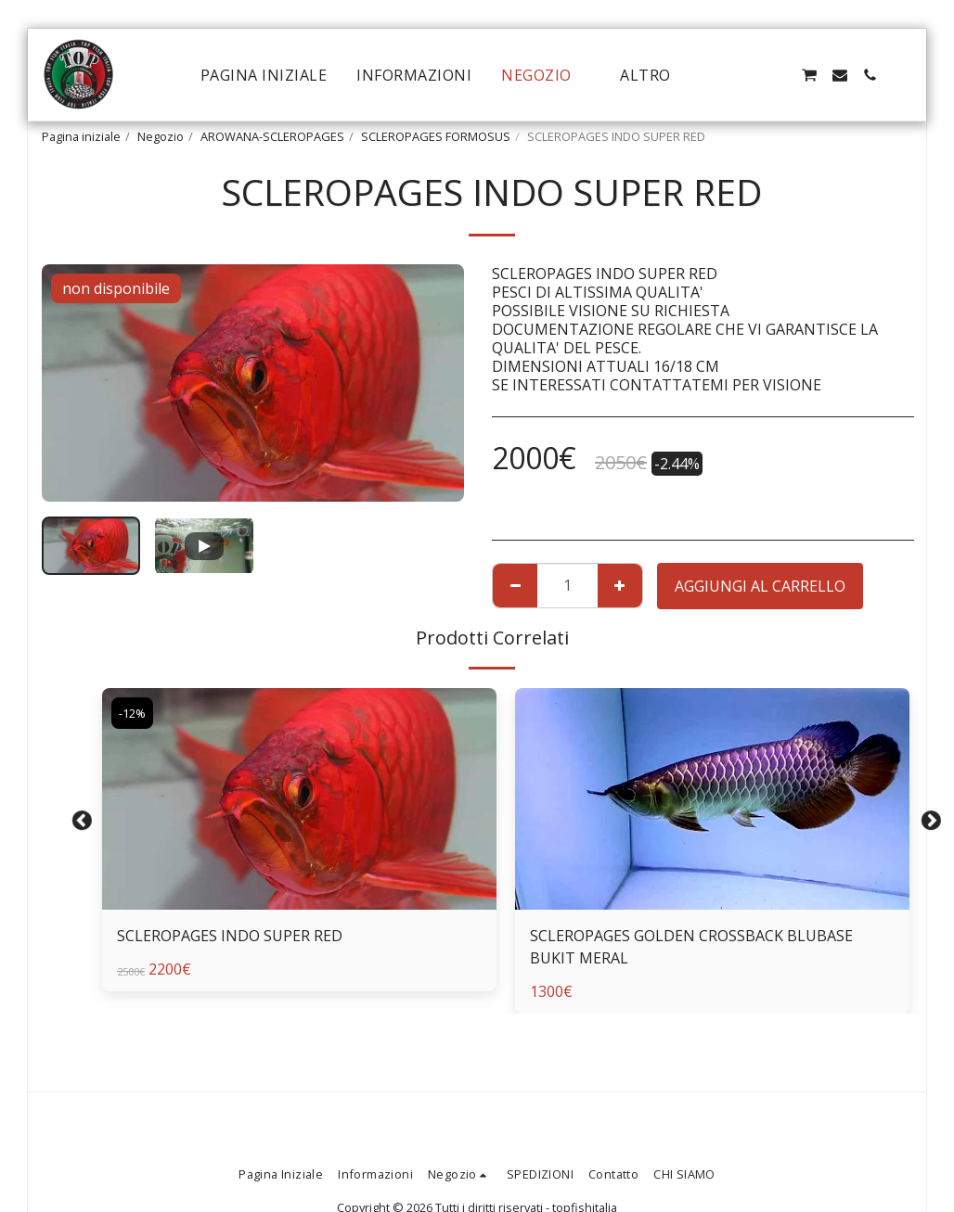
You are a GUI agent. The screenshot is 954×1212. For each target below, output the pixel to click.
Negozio (160, 136)
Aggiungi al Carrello (760, 586)
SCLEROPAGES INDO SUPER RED (229, 935)
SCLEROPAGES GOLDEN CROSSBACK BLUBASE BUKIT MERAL (691, 946)
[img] (299, 799)
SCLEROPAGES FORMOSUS (435, 136)
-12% (132, 713)
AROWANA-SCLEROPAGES (272, 136)
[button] (749, 75)
